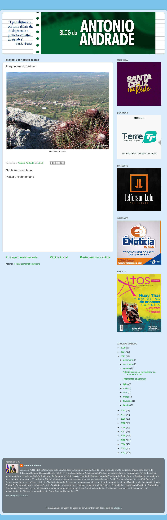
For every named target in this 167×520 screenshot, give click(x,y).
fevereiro (127, 401)
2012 (123, 452)
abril (125, 392)
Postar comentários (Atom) (27, 264)
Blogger (117, 508)
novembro (128, 364)
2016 (123, 435)
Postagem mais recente (21, 257)
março (126, 397)
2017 (123, 431)
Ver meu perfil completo (17, 495)
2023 (123, 356)
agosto (126, 368)
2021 (123, 415)
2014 (123, 444)
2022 (123, 410)
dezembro (128, 360)
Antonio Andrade (32, 465)
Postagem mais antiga (95, 257)
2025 (123, 348)
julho (125, 384)
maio (125, 388)
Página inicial (59, 257)
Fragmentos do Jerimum (134, 379)
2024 (123, 352)
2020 (123, 419)
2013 (123, 448)
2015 (123, 440)
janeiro (126, 405)
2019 (123, 423)
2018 (123, 427)
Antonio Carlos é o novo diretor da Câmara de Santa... (139, 373)
